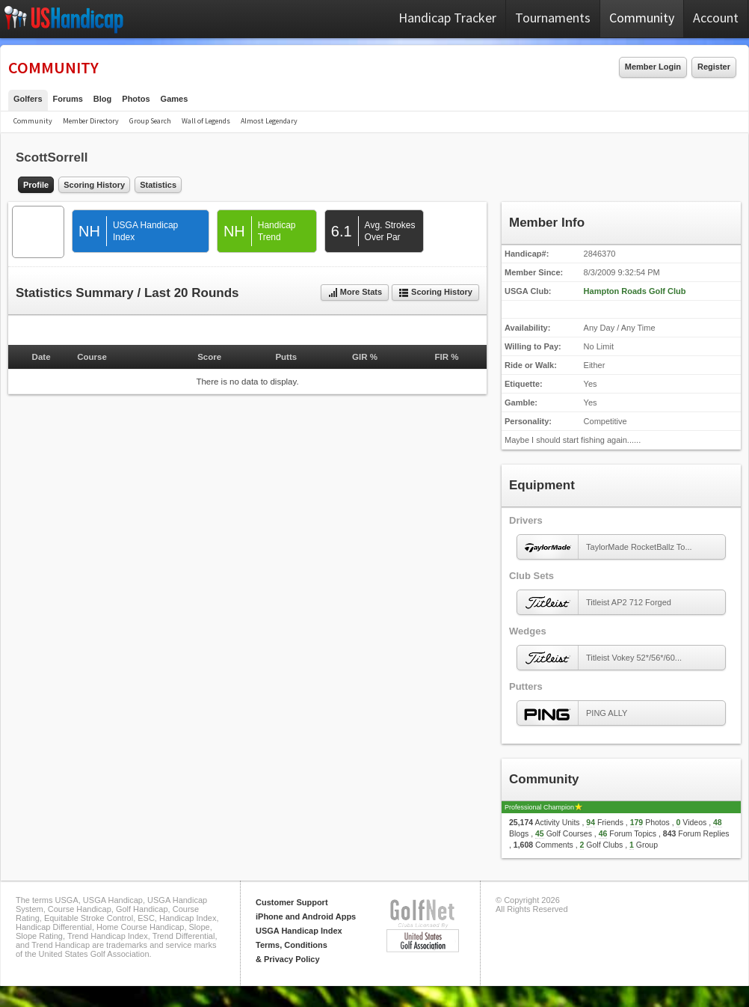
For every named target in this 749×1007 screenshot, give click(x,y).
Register (713, 66)
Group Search (150, 121)
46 (603, 833)
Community (641, 17)
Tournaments (553, 17)
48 (717, 822)
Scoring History (94, 184)
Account (716, 17)
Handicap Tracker (447, 17)
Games (174, 98)
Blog (102, 98)
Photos (136, 98)
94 (590, 822)
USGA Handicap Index (299, 930)
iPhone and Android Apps (306, 916)
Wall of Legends (206, 121)
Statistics (158, 184)
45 (539, 833)
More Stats (354, 292)
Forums (68, 98)
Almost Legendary (269, 121)
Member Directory (91, 121)
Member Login (653, 66)
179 (637, 822)
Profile (36, 184)
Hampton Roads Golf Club (635, 291)
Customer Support (292, 902)
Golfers (28, 98)
